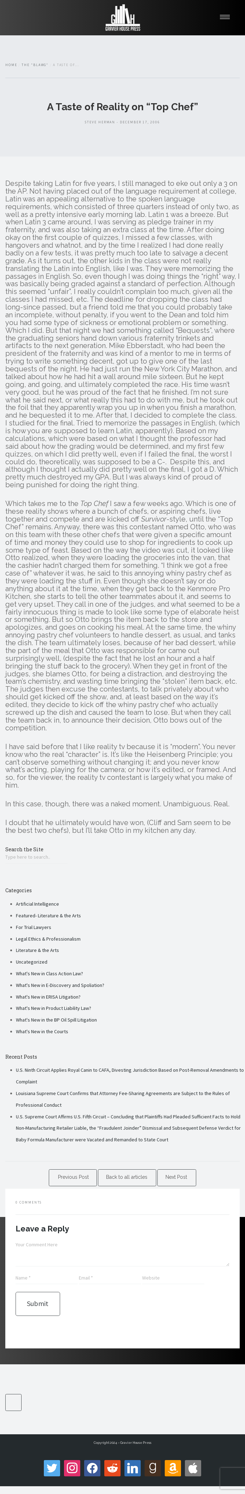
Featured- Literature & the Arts (48, 915)
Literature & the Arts (37, 950)
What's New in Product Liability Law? (53, 1008)
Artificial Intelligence (37, 904)
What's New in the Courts (42, 1031)
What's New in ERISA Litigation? (48, 997)
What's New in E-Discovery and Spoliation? (60, 985)
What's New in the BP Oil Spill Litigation (56, 1020)
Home (11, 65)
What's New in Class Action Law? (49, 973)
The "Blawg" (35, 65)
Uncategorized (31, 962)
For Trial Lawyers (33, 927)
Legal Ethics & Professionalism (48, 939)
